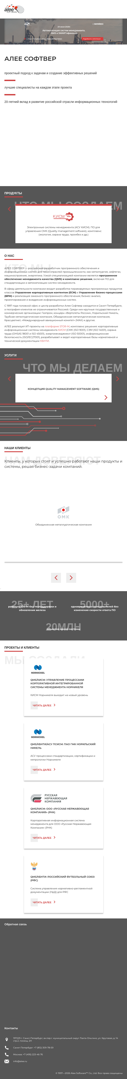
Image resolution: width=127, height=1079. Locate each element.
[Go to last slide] (9, 209)
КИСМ (62, 329)
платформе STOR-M (57, 326)
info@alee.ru (20, 1061)
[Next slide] (118, 209)
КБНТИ (44, 340)
